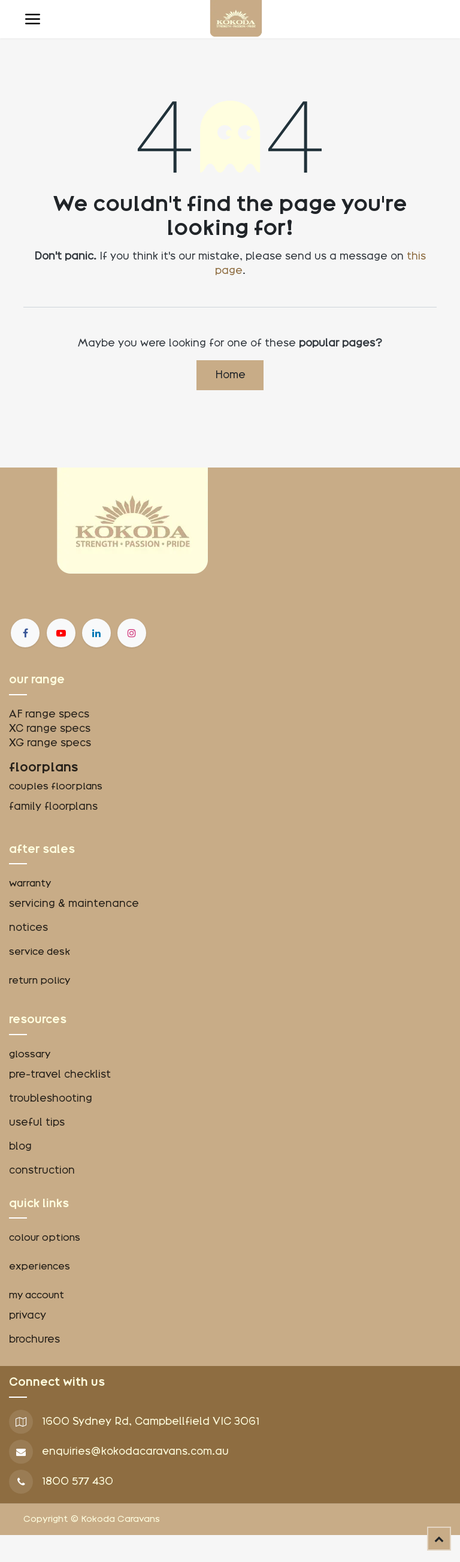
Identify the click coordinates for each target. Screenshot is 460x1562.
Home (230, 375)
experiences (39, 1266)
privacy (27, 1315)
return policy (39, 980)
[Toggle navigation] (32, 19)
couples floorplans (57, 786)
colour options (44, 1237)
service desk (39, 951)
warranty (30, 883)
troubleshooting (50, 1098)
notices (28, 927)
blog (20, 1146)
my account (36, 1295)
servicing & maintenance (74, 903)
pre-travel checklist (60, 1074)
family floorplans (53, 806)
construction (42, 1170)
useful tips (37, 1122)
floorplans (43, 767)
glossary (29, 1054)
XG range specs (50, 743)
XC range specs (49, 728)
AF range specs (49, 714)
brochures (34, 1339)
